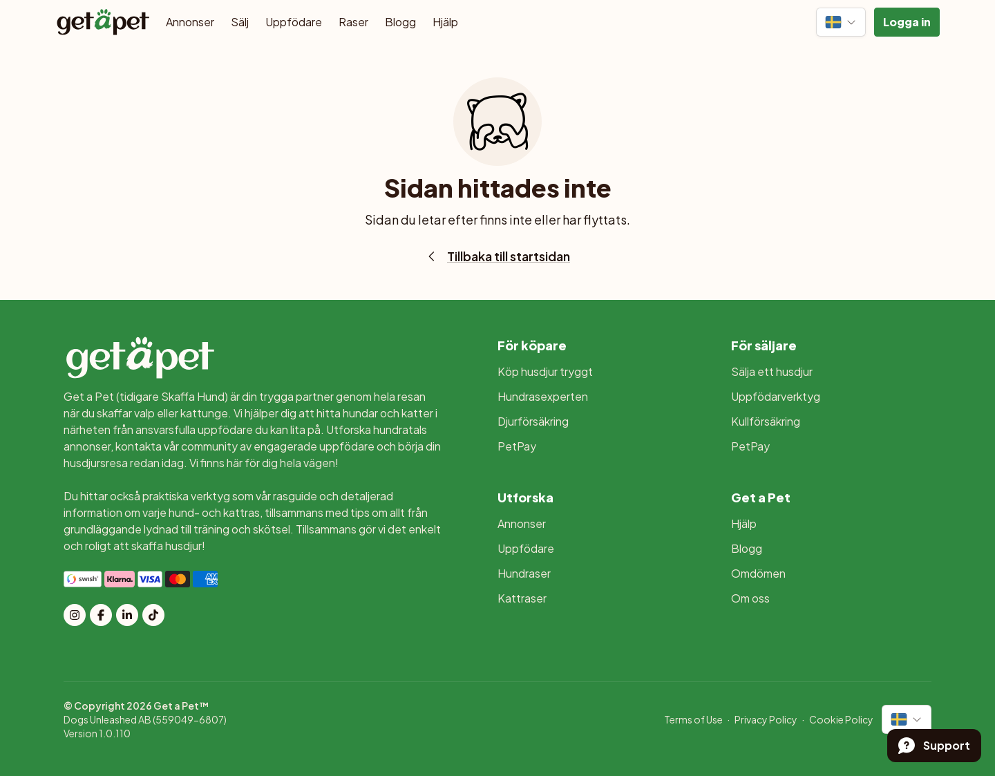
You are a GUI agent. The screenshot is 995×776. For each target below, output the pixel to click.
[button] (907, 22)
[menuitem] (598, 371)
